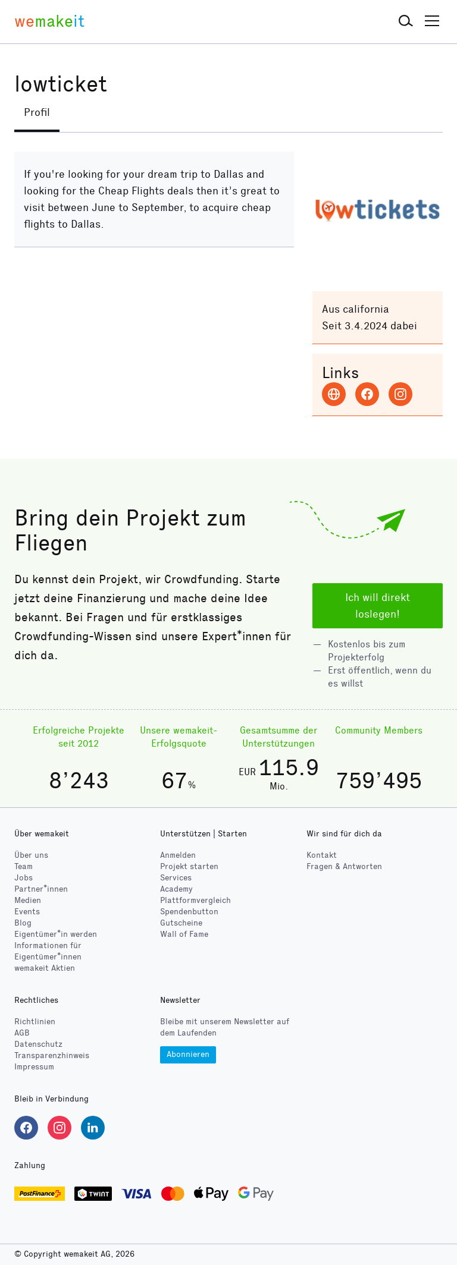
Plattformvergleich (195, 900)
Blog (23, 923)
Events (27, 912)
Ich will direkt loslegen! (377, 606)
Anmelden (178, 855)
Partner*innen (41, 889)
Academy (176, 889)
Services (176, 878)
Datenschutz (38, 1045)
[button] (406, 21)
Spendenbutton (189, 912)
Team (23, 866)
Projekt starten (189, 866)
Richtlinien (34, 1022)
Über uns (31, 855)
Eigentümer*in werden (55, 934)
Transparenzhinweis (51, 1056)
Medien (27, 900)
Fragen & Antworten (344, 866)
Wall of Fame (184, 934)
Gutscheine (181, 923)
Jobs (23, 878)
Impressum (34, 1067)
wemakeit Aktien (44, 968)
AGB (22, 1033)
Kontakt (321, 855)
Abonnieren (188, 1054)
